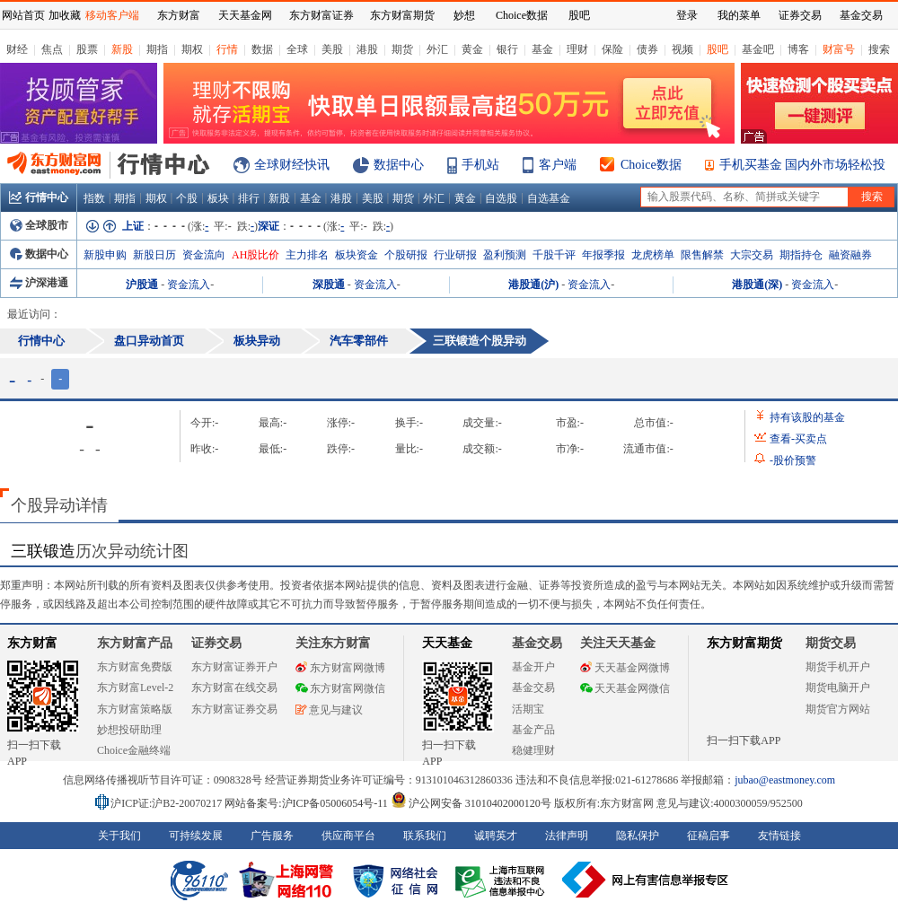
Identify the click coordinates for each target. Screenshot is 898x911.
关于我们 (119, 835)
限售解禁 (702, 255)
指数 (94, 198)
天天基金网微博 (625, 667)
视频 (682, 49)
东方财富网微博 (340, 667)
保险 (612, 49)
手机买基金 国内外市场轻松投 (802, 164)
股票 (87, 49)
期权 (192, 49)
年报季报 (603, 255)
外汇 (437, 49)
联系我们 (424, 835)
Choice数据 (651, 164)
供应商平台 (348, 835)
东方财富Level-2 (135, 687)
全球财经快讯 (292, 164)
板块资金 (356, 255)
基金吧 (758, 49)
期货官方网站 (838, 709)
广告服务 (272, 835)
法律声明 (566, 835)
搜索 (879, 49)
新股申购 (105, 255)
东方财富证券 (321, 15)
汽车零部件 (359, 340)
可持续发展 (196, 835)
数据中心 (399, 164)
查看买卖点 (798, 439)
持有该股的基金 (807, 417)
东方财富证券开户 (234, 667)
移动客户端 (112, 15)
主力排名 (307, 255)
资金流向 (203, 255)
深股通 (329, 284)
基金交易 (533, 687)
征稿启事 (708, 835)
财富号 (839, 49)
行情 (227, 49)
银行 (507, 49)
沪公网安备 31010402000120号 (471, 803)
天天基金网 (245, 15)
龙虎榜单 (652, 255)
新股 (122, 49)
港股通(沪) (533, 284)
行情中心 (38, 197)
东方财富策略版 (134, 709)
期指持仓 (801, 255)
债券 (647, 49)
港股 (367, 49)
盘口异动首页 (149, 340)
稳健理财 (533, 750)
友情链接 (779, 835)
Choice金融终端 (134, 750)
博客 (798, 49)
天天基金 (447, 643)
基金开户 (533, 667)
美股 (332, 49)
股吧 (717, 49)
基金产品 (533, 729)
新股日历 (154, 255)
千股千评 (554, 255)
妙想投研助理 (129, 729)
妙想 (464, 15)
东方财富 (32, 643)
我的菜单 (739, 15)
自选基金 (548, 198)
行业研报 (455, 255)
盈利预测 (504, 255)
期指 (157, 49)
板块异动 (256, 340)
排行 (249, 198)
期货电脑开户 (838, 687)
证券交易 (800, 15)
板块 (218, 198)
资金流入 (188, 284)
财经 (17, 49)
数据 (262, 49)
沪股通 (142, 284)
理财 (577, 49)
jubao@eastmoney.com (785, 780)
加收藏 (64, 15)
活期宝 (528, 709)
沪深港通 (39, 282)
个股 (187, 198)
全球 (297, 49)
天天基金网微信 (625, 688)
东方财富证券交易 (234, 709)
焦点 (52, 49)
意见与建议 (329, 710)
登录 (687, 15)
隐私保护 (637, 835)
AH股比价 (255, 255)
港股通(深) (757, 284)
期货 (402, 49)
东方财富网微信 (340, 688)
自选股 (501, 198)
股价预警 (793, 460)
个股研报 (405, 255)
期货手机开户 (838, 667)
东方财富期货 (744, 643)
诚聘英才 (495, 835)
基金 (542, 49)
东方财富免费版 (134, 667)
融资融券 (850, 255)
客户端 (558, 164)
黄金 (472, 49)
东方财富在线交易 (234, 687)
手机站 (480, 164)
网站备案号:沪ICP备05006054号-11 (307, 803)
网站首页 (23, 15)
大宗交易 (751, 255)
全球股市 (39, 225)
